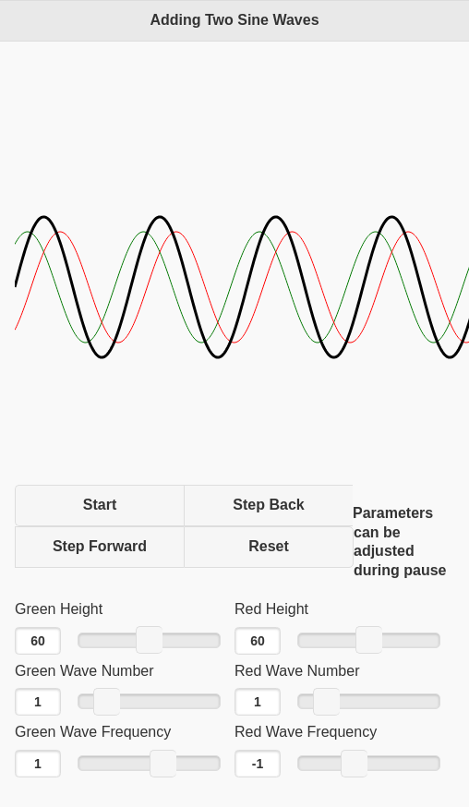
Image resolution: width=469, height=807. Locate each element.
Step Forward (100, 546)
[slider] (149, 640)
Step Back (268, 504)
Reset (268, 546)
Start (99, 504)
